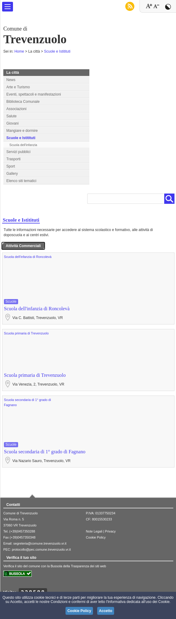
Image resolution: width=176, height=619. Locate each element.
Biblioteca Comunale (23, 101)
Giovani (12, 123)
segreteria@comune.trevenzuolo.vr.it (39, 543)
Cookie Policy (95, 537)
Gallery (12, 173)
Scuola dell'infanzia (23, 145)
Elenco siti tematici (21, 181)
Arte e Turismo (18, 87)
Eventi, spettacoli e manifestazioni (33, 94)
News (10, 80)
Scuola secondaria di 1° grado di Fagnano (44, 451)
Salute (11, 116)
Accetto (105, 611)
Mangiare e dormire (22, 131)
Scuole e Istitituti (57, 51)
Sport (10, 166)
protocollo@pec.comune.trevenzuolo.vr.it (41, 549)
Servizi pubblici (18, 152)
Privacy (110, 531)
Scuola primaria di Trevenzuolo (26, 333)
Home (19, 51)
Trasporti (13, 159)
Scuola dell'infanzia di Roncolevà (28, 257)
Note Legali (94, 531)
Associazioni (16, 109)
